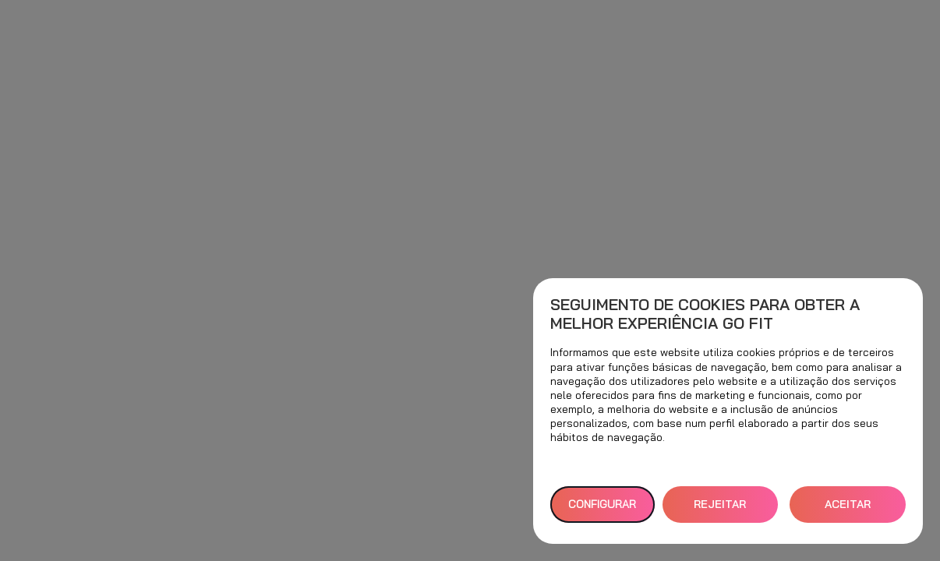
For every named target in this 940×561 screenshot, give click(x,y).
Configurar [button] (602, 504)
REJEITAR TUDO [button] (720, 510)
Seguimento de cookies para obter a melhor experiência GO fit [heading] (705, 314)
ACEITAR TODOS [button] (848, 510)
